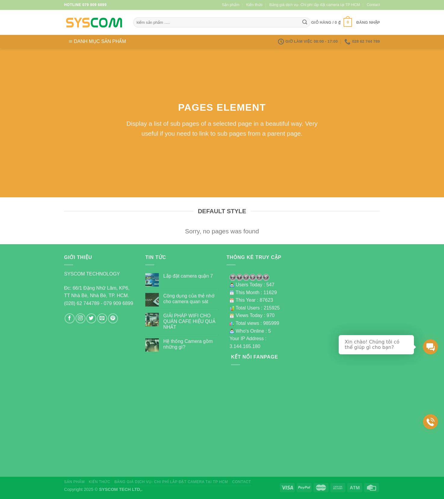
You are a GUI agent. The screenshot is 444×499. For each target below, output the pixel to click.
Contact (373, 4)
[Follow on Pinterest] (113, 318)
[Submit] (305, 22)
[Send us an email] (102, 318)
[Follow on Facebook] (70, 318)
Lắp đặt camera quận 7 (188, 276)
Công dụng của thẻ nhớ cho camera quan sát (188, 298)
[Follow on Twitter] (91, 318)
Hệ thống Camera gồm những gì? (188, 344)
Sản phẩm (230, 4)
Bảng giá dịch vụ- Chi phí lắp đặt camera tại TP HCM (315, 4)
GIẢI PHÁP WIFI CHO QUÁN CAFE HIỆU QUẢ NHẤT (189, 321)
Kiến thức (254, 4)
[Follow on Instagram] (80, 318)
